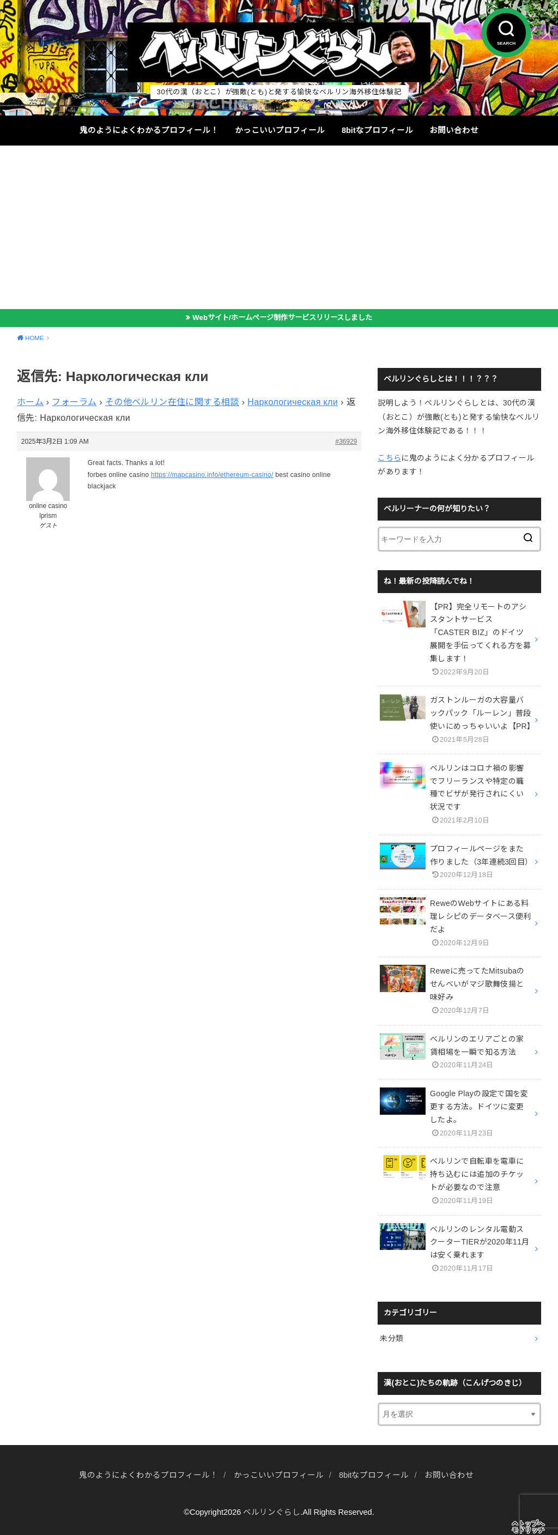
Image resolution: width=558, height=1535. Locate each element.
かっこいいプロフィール (280, 130)
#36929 (346, 441)
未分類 (391, 1338)
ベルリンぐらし (271, 1512)
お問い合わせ (453, 130)
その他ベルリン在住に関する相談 (172, 402)
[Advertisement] (279, 227)
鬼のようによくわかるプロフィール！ (149, 130)
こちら (389, 458)
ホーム (30, 402)
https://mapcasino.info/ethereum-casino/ (212, 475)
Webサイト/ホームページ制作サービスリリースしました (282, 317)
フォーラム (74, 402)
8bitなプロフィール (377, 130)
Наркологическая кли (292, 402)
